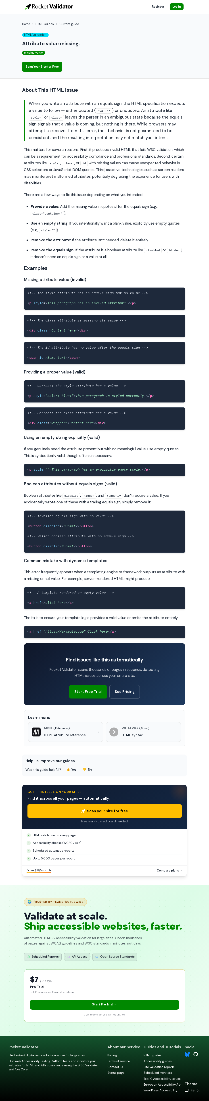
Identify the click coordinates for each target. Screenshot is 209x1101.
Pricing (112, 1055)
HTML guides (152, 1055)
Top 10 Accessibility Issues (162, 1079)
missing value (33, 52)
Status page (116, 1073)
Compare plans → (169, 870)
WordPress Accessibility (160, 1090)
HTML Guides (45, 24)
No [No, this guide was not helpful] (87, 770)
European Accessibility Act (162, 1084)
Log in (176, 6)
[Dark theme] (198, 1090)
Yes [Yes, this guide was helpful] (71, 770)
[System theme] (187, 1090)
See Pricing (125, 691)
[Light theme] (193, 1090)
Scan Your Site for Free (42, 67)
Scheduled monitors (158, 1073)
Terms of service (118, 1061)
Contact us (115, 1067)
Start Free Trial (88, 691)
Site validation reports (159, 1067)
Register (158, 6)
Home (26, 24)
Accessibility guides (158, 1061)
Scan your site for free (104, 811)
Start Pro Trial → (104, 1004)
